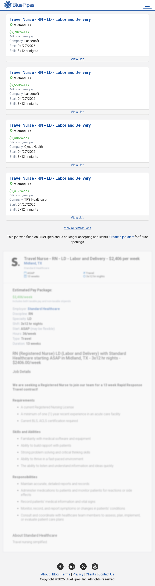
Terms (65, 574)
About (45, 574)
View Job (77, 59)
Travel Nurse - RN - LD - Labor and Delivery (50, 19)
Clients (91, 574)
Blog (55, 574)
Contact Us (106, 574)
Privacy (78, 574)
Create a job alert (121, 237)
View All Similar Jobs (77, 228)
